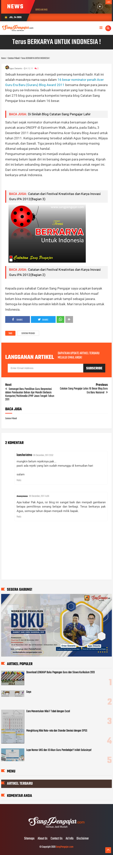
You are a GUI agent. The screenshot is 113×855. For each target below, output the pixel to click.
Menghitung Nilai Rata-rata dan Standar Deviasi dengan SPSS (56, 730)
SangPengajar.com (64, 847)
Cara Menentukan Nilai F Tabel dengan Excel (48, 711)
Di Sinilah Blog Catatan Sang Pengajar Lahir (59, 114)
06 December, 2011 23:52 (43, 455)
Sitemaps (29, 839)
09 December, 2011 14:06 (39, 496)
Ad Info (69, 839)
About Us (43, 839)
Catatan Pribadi (28, 333)
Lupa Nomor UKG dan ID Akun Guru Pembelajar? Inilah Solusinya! (59, 750)
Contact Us (57, 839)
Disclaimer (82, 839)
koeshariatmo (24, 455)
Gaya (28, 692)
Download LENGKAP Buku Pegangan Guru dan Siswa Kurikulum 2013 (60, 672)
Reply (19, 480)
